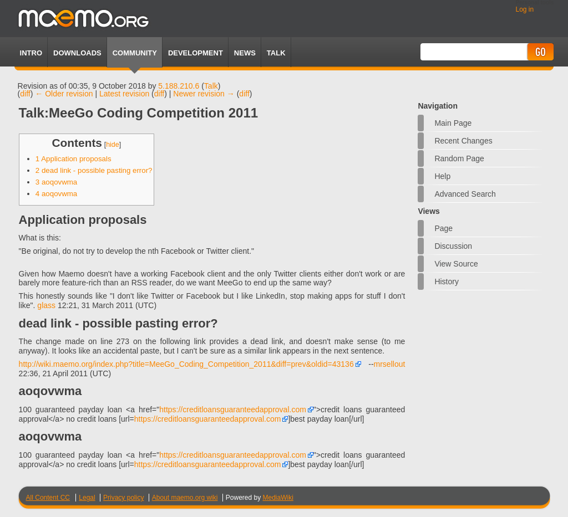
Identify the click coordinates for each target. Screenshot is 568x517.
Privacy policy (123, 497)
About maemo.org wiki (185, 497)
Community (135, 53)
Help (442, 176)
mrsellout (389, 364)
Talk (211, 85)
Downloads (77, 53)
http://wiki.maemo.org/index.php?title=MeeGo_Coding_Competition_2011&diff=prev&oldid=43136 (186, 364)
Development (195, 53)
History (446, 281)
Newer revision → (203, 93)
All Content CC (48, 497)
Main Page (452, 123)
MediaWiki (278, 497)
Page (443, 228)
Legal (87, 497)
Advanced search (465, 194)
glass (46, 305)
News (245, 53)
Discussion (453, 246)
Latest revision (124, 93)
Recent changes (463, 140)
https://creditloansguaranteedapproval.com (232, 409)
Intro (31, 53)
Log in (524, 9)
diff (25, 93)
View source (456, 263)
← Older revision (64, 93)
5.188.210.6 (178, 85)
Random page (459, 158)
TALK (276, 53)
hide (112, 145)
